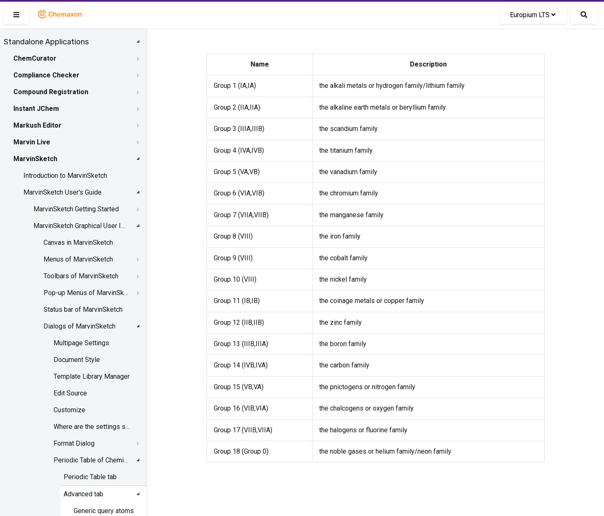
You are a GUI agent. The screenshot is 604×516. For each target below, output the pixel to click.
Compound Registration (50, 92)
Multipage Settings (81, 343)
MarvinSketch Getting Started (76, 209)
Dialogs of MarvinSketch (79, 326)
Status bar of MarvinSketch (83, 309)
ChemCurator (34, 58)
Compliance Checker (46, 75)
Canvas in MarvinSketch (78, 242)
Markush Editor (37, 125)
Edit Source (70, 393)
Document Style (77, 360)
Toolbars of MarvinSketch (81, 276)
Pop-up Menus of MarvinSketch (86, 293)
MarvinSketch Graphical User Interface (80, 226)
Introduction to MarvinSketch (65, 176)
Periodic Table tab (90, 477)
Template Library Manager (92, 376)
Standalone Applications (46, 41)
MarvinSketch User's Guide (62, 192)
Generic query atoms (104, 511)
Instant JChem (36, 109)
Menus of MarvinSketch (78, 259)
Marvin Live (31, 142)
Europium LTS (532, 15)
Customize (69, 410)
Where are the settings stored (92, 427)
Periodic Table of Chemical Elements (92, 460)
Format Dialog (74, 443)
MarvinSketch (35, 159)
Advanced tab (83, 494)
